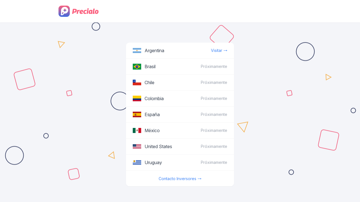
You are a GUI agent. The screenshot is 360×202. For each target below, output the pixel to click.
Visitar (219, 50)
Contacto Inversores (180, 179)
